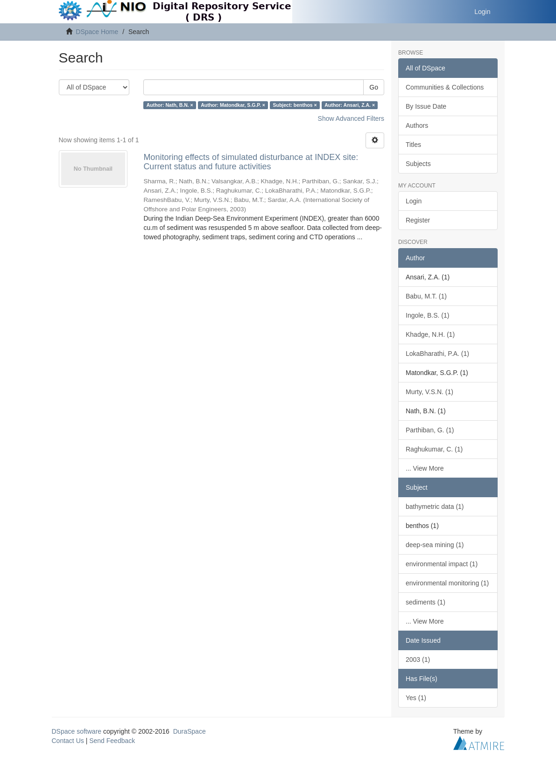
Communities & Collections (445, 87)
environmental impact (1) (442, 564)
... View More (424, 468)
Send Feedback (112, 740)
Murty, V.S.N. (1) (429, 392)
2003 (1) (418, 659)
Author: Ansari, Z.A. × (349, 105)
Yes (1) (416, 697)
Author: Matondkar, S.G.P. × (233, 105)
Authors (417, 125)
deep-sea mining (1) (435, 545)
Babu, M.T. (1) (426, 296)
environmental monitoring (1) (447, 583)
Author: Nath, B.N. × (170, 105)
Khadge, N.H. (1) (430, 334)
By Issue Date (426, 106)
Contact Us (68, 740)
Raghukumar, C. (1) (434, 449)
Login (414, 201)
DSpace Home (97, 31)
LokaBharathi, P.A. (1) (437, 353)
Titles (413, 144)
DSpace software (77, 731)
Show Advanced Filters (351, 118)
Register (418, 220)
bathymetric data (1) (435, 506)
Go (373, 87)
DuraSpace (189, 731)
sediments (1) (425, 602)
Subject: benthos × (295, 105)
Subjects (418, 163)
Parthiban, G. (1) (430, 430)
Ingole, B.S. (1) (427, 315)
